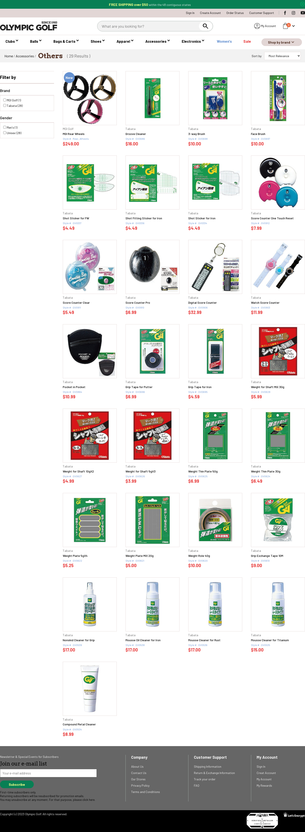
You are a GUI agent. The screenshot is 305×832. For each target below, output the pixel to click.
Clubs (10, 41)
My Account (268, 26)
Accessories (155, 41)
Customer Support (261, 13)
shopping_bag (285, 26)
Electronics (191, 41)
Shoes (96, 41)
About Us (137, 766)
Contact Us (138, 773)
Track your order (204, 779)
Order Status (235, 13)
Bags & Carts (64, 41)
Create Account (210, 13)
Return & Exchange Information (214, 773)
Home (8, 56)
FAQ (196, 785)
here (92, 799)
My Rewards (264, 785)
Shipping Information (207, 766)
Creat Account (266, 773)
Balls (34, 41)
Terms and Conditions (145, 792)
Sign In (190, 13)
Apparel (123, 41)
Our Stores (138, 779)
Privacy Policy (140, 785)
